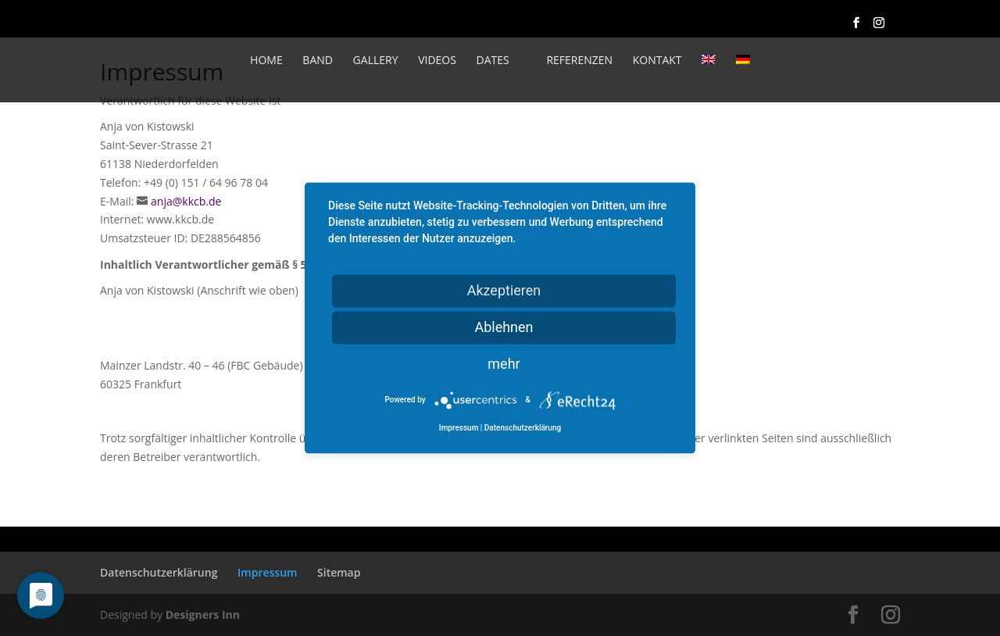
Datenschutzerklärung (158, 572)
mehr (504, 364)
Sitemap (338, 572)
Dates (493, 61)
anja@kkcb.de (186, 201)
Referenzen (579, 61)
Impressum (267, 572)
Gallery (375, 61)
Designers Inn (203, 614)
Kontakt (657, 61)
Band (317, 61)
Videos (437, 61)
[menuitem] (709, 76)
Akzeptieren (504, 290)
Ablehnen (503, 327)
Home (266, 61)
